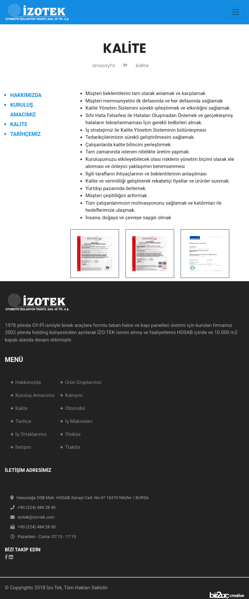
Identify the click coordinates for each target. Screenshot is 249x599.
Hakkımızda (28, 382)
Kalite (21, 408)
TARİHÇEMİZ (25, 134)
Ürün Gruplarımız (83, 382)
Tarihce (23, 421)
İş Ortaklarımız (31, 434)
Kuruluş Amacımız (34, 395)
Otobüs (73, 434)
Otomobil (75, 408)
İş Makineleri (79, 421)
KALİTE (19, 124)
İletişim (23, 447)
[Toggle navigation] (235, 12)
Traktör (72, 447)
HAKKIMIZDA (26, 95)
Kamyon (74, 395)
